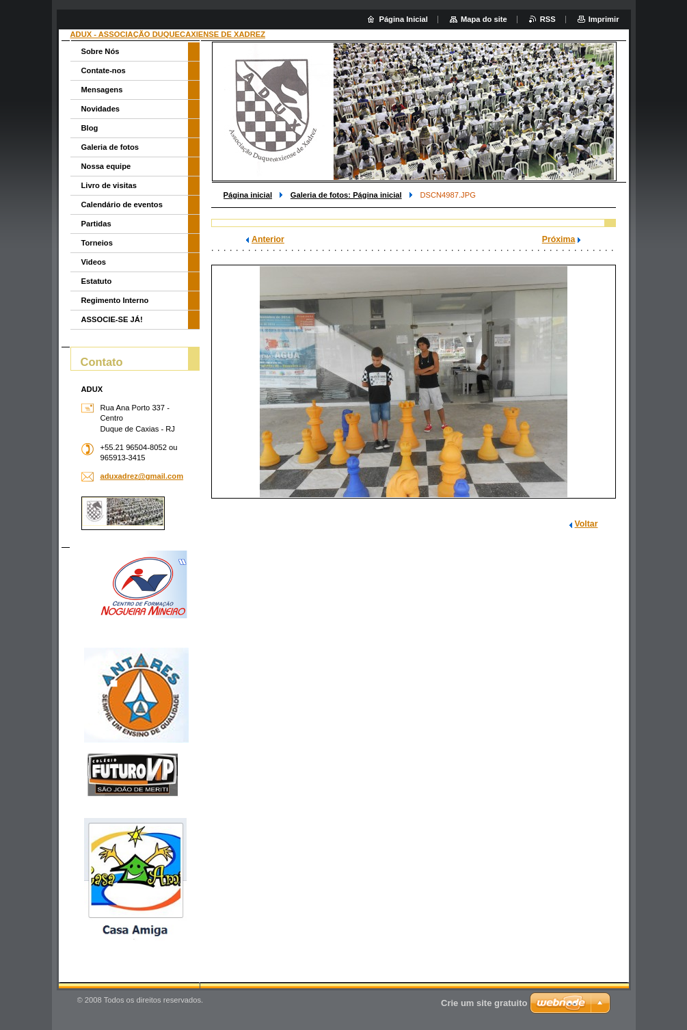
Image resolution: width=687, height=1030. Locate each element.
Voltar (586, 524)
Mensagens (102, 89)
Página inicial (248, 195)
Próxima (559, 239)
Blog (89, 128)
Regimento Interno (115, 300)
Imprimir (604, 19)
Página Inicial (403, 19)
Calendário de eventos (122, 204)
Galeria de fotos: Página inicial (346, 195)
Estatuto (96, 281)
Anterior (268, 239)
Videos (93, 262)
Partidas (96, 224)
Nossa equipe (106, 166)
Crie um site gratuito (484, 1003)
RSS (548, 19)
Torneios (97, 243)
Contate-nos (103, 70)
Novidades (100, 109)
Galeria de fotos (110, 147)
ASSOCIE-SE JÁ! (112, 319)
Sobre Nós (100, 51)
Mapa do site (484, 19)
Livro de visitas (109, 185)
